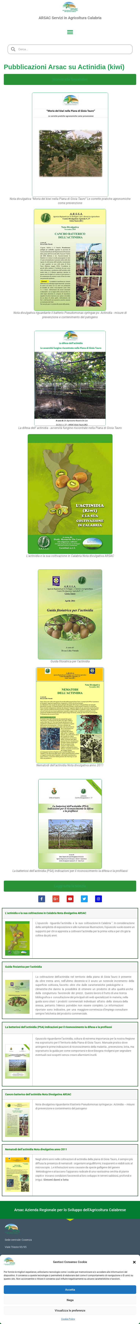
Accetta (70, 1289)
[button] (134, 1262)
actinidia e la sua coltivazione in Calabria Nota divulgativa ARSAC (46, 913)
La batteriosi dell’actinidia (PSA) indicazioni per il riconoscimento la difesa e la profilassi (58, 1027)
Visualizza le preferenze (70, 1310)
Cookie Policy (68, 1319)
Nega (70, 1300)
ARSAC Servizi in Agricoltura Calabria (70, 18)
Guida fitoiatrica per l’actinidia (23, 966)
